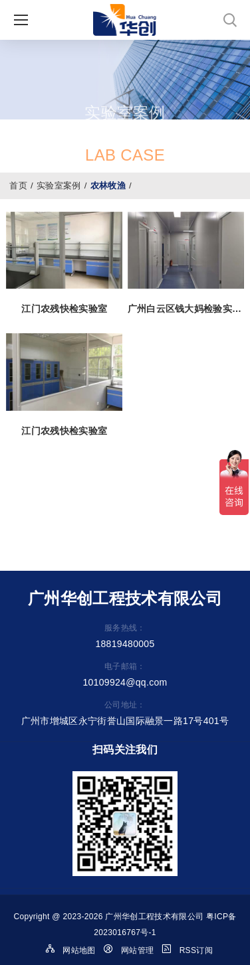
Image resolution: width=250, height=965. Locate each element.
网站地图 (78, 950)
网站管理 (137, 950)
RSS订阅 (196, 950)
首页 (18, 185)
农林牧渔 (108, 185)
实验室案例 (59, 185)
